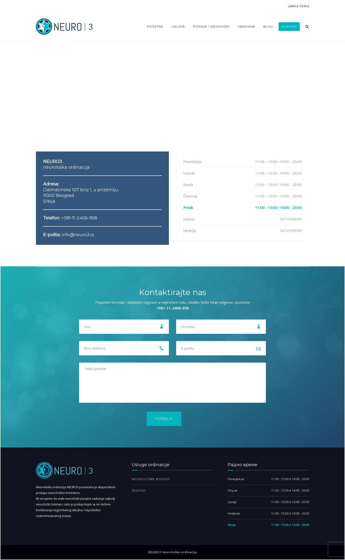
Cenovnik (246, 26)
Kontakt (289, 26)
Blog (268, 26)
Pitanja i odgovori (211, 26)
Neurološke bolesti (151, 479)
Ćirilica (304, 6)
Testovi (139, 490)
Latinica (293, 6)
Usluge (178, 26)
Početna (155, 26)
